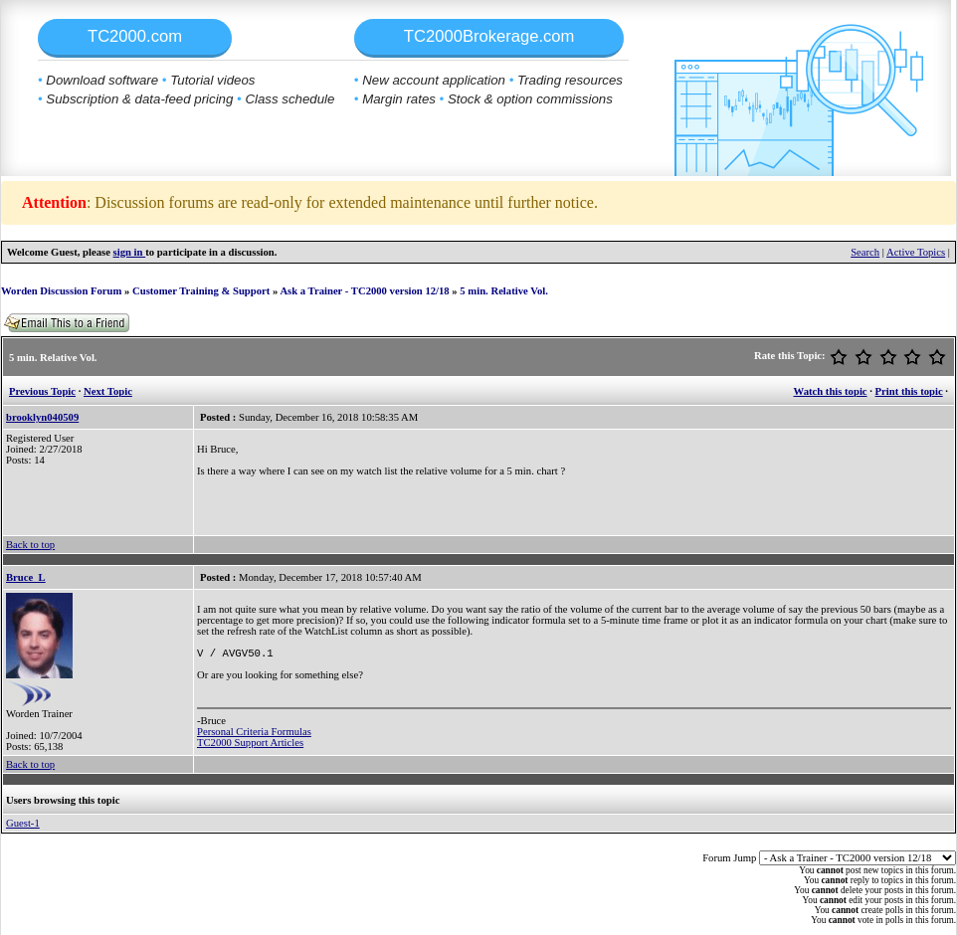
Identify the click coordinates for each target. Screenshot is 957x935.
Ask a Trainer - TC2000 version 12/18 (364, 290)
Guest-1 (23, 823)
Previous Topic (42, 391)
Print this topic (909, 391)
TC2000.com (135, 36)
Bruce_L (26, 577)
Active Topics (915, 252)
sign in (129, 252)
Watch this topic (830, 391)
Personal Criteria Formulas (254, 733)
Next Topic (108, 391)
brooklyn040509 (42, 417)
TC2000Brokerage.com (489, 36)
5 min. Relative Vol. (504, 290)
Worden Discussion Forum (61, 290)
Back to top (30, 544)
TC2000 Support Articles (250, 744)
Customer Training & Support (201, 290)
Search (865, 252)
